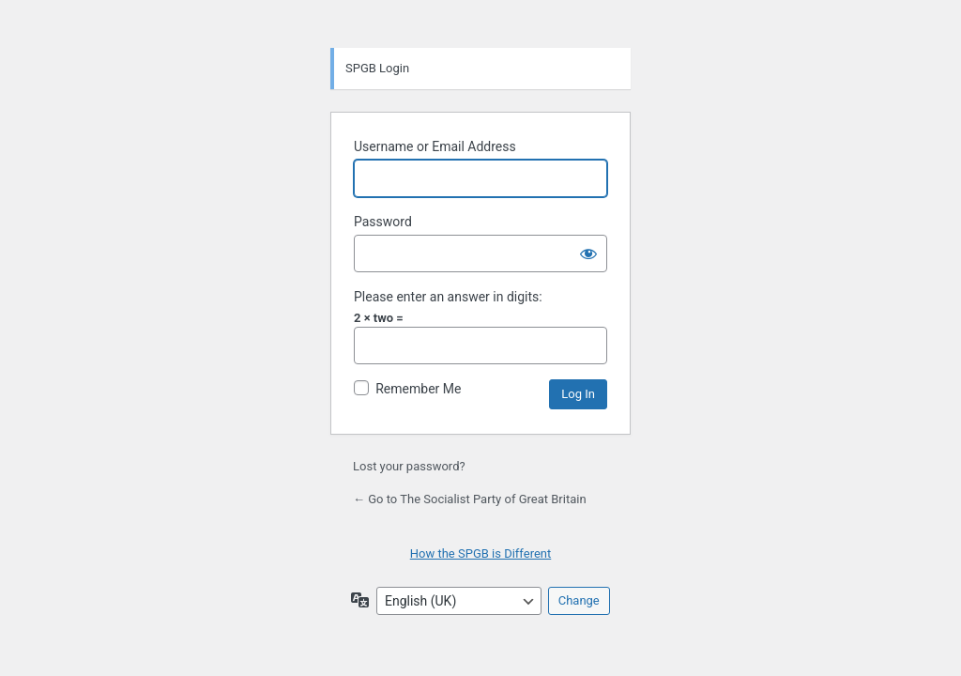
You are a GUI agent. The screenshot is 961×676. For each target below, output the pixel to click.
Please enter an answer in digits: (448, 296)
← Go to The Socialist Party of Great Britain (470, 499)
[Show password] (588, 253)
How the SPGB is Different (481, 553)
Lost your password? (409, 466)
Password (383, 221)
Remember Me (418, 388)
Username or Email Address (435, 146)
